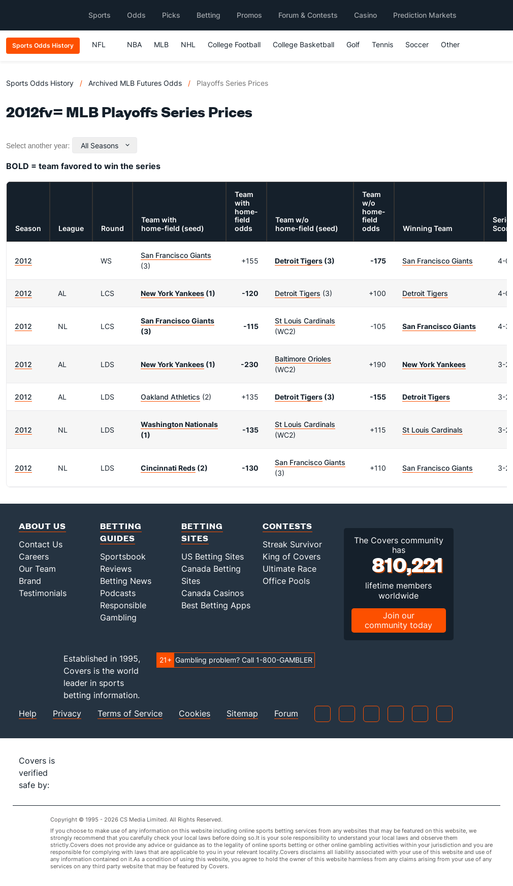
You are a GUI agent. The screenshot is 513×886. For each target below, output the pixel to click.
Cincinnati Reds (168, 468)
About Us (42, 526)
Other (455, 44)
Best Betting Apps (215, 605)
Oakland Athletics (170, 396)
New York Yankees (172, 293)
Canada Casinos (212, 593)
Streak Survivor (292, 544)
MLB (161, 44)
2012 (23, 260)
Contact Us (40, 544)
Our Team (37, 569)
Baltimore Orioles (303, 358)
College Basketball (303, 44)
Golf (353, 44)
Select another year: (38, 146)
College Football (234, 44)
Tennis (382, 44)
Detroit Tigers (299, 260)
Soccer (417, 44)
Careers (34, 556)
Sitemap (242, 713)
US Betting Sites (212, 556)
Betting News (125, 581)
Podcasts (118, 593)
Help (28, 713)
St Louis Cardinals (305, 320)
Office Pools (286, 581)
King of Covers (291, 556)
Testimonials (43, 593)
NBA (134, 44)
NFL (103, 44)
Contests (287, 526)
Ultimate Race (289, 569)
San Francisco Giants (176, 255)
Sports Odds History (40, 83)
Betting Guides (121, 532)
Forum (286, 713)
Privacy (67, 713)
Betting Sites (202, 532)
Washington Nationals (179, 424)
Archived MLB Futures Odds (135, 83)
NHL (188, 44)
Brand (30, 581)
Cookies (194, 713)
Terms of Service (130, 713)
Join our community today (398, 620)
